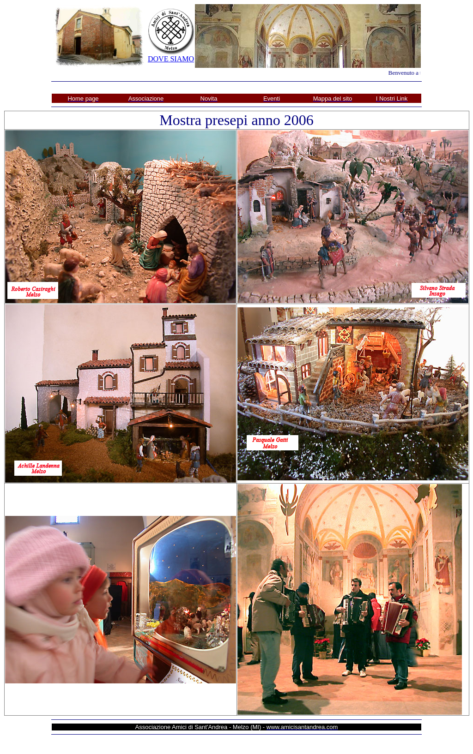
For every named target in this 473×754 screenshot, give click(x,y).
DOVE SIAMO (171, 59)
